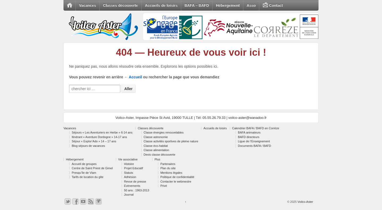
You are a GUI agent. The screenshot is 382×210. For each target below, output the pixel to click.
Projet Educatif (133, 168)
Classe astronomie (156, 137)
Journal (129, 194)
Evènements (132, 185)
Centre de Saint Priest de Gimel (92, 168)
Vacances (87, 5)
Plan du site (168, 168)
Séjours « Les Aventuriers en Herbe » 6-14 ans (102, 132)
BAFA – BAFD (197, 5)
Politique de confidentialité (177, 177)
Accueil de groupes (84, 163)
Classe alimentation (156, 150)
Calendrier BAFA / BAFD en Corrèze (255, 128)
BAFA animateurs (249, 132)
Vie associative (128, 159)
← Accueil (133, 77)
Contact (273, 5)
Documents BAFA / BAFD (254, 145)
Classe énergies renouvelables (164, 132)
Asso (251, 5)
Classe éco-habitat (156, 145)
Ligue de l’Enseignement (254, 141)
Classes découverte (120, 5)
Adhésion (130, 177)
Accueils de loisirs (161, 5)
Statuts (128, 172)
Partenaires (167, 163)
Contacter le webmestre (175, 181)
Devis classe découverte (159, 154)
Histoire (129, 163)
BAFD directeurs (249, 137)
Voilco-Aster (305, 201)
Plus (157, 159)
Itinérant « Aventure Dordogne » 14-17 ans (99, 137)
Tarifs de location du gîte (87, 177)
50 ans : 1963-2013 (136, 190)
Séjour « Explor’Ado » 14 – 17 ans (94, 141)
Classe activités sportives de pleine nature (171, 141)
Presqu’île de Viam (84, 172)
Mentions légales (171, 172)
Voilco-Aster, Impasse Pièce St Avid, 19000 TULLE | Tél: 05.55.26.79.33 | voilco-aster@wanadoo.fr (190, 118)
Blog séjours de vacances (88, 145)
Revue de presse (135, 181)
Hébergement (228, 5)
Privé (163, 185)
